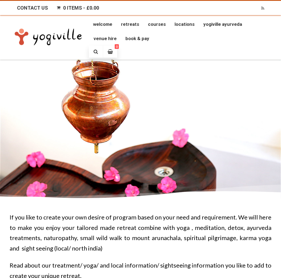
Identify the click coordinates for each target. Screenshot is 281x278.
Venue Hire (105, 38)
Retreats (130, 24)
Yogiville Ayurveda (222, 24)
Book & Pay (137, 38)
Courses (157, 24)
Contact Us (32, 8)
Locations (185, 24)
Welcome (102, 24)
